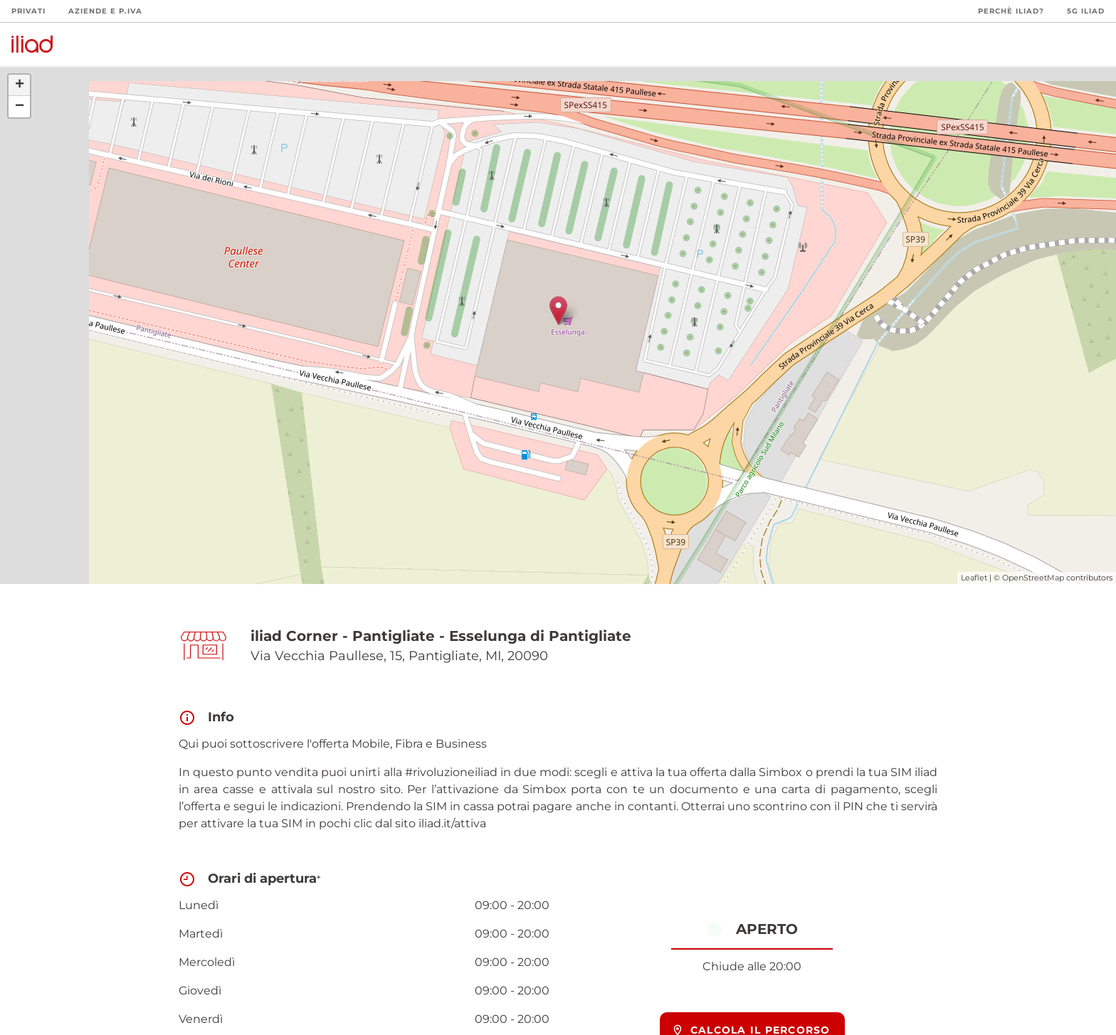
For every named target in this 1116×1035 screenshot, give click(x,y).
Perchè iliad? (1011, 11)
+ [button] (19, 85)
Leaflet (974, 578)
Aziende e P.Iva (105, 11)
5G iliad (1086, 11)
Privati (28, 11)
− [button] (19, 106)
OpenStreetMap (1033, 578)
